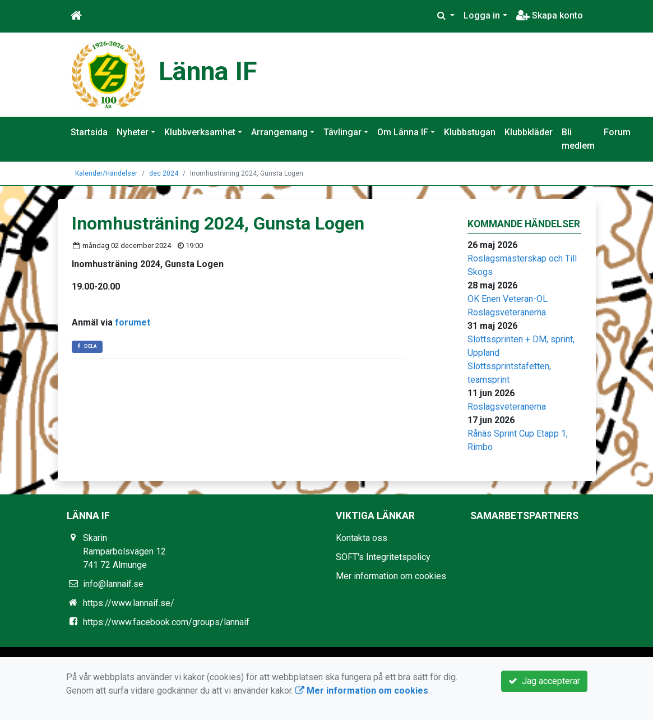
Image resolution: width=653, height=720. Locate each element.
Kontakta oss (361, 538)
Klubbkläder (528, 132)
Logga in (482, 15)
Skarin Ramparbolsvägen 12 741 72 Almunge (124, 551)
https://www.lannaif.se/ (128, 603)
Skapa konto (549, 15)
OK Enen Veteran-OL (507, 298)
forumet (132, 322)
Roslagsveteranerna (506, 312)
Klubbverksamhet (199, 132)
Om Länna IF (402, 132)
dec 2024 (163, 173)
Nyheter (133, 132)
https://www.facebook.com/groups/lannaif (166, 622)
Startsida (89, 132)
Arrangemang (279, 132)
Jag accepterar (544, 681)
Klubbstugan (469, 132)
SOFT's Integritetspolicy (383, 557)
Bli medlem (578, 139)
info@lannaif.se (113, 584)
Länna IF (208, 71)
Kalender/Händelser (106, 173)
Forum (617, 132)
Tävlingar (342, 132)
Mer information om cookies (391, 576)
